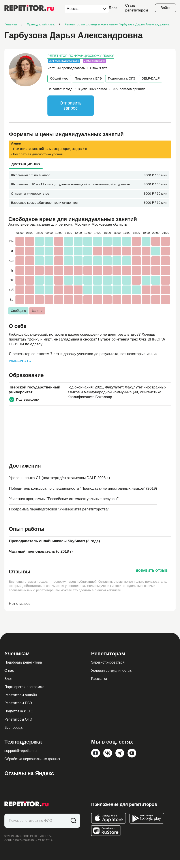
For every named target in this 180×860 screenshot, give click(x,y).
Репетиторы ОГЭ (18, 719)
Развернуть (20, 361)
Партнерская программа (24, 687)
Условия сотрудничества (111, 670)
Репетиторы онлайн (20, 695)
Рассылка (99, 679)
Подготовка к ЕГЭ (88, 78)
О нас (9, 670)
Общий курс (59, 78)
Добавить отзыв (152, 570)
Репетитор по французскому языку (80, 55)
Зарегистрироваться (107, 662)
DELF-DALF (151, 78)
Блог (113, 8)
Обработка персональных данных (32, 759)
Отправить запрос (70, 105)
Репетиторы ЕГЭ (18, 703)
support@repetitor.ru (20, 751)
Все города (13, 727)
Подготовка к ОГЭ (121, 78)
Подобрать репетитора (23, 662)
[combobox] (83, 9)
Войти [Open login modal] (166, 8)
